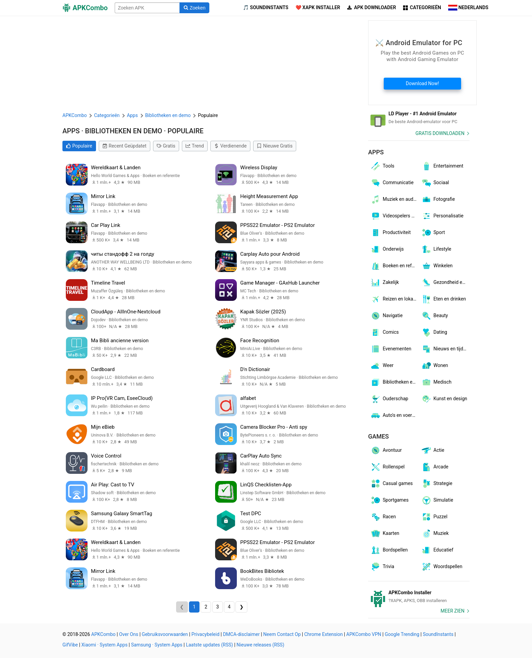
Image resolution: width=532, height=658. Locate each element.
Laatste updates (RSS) (209, 644)
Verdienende (230, 146)
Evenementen (390, 349)
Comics (384, 332)
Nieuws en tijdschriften (445, 349)
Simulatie (437, 500)
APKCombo (74, 115)
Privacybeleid (205, 634)
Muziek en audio (393, 199)
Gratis (166, 146)
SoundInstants (438, 634)
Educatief (437, 550)
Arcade (435, 467)
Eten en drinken (443, 299)
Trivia (382, 566)
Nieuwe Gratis (274, 146)
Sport (433, 232)
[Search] (194, 7)
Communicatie (392, 182)
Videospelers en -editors (394, 216)
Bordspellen (389, 550)
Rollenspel (387, 467)
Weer (382, 365)
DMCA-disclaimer (241, 634)
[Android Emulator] (419, 117)
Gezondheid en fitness (445, 282)
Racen (383, 516)
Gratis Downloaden (440, 133)
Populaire (79, 146)
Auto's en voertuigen (394, 415)
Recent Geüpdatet (124, 146)
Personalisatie (442, 216)
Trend (195, 146)
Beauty (434, 315)
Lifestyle (436, 249)
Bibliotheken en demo (394, 382)
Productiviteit (390, 232)
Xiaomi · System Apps (104, 644)
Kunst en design (444, 398)
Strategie (437, 483)
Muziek (435, 533)
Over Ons (128, 634)
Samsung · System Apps (156, 644)
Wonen (434, 365)
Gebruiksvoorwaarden (165, 634)
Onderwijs (387, 249)
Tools (382, 166)
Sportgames (389, 500)
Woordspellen (441, 566)
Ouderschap (389, 398)
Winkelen (437, 265)
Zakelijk (384, 282)
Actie (432, 450)
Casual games (391, 483)
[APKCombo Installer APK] (419, 596)
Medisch (436, 382)
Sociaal (435, 182)
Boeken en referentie (394, 265)
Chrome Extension (323, 634)
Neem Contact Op (282, 634)
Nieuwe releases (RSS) (260, 644)
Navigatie (386, 315)
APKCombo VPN (363, 634)
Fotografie (438, 199)
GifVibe (70, 644)
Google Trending (402, 634)
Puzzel (434, 516)
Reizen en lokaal (393, 299)
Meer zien (452, 611)
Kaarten (384, 533)
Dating (434, 332)
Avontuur (386, 450)
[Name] (147, 7)
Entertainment (442, 166)
